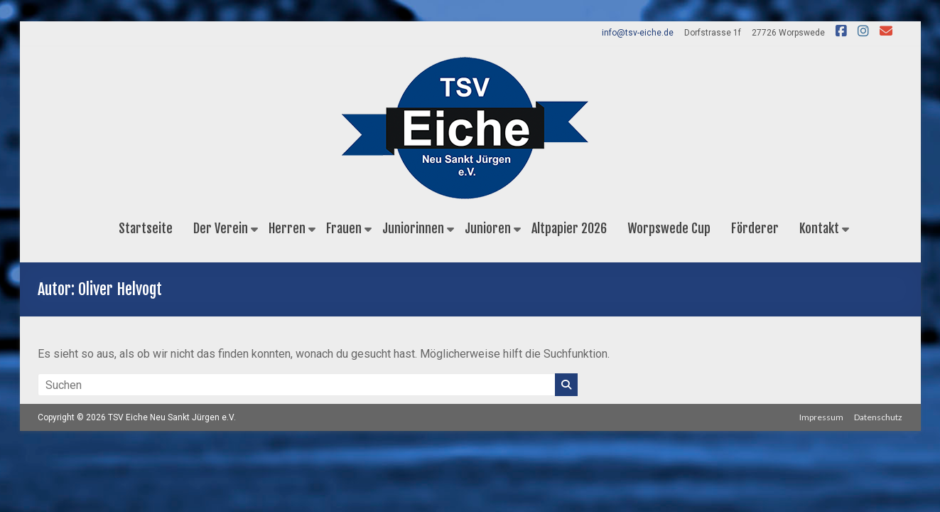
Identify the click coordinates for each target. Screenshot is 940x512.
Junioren (488, 228)
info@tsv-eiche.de (638, 33)
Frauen (344, 228)
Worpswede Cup (669, 228)
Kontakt (819, 228)
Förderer (755, 228)
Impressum (821, 417)
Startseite (146, 228)
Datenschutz (879, 417)
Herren (287, 228)
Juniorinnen (413, 228)
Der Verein (220, 228)
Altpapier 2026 (569, 228)
